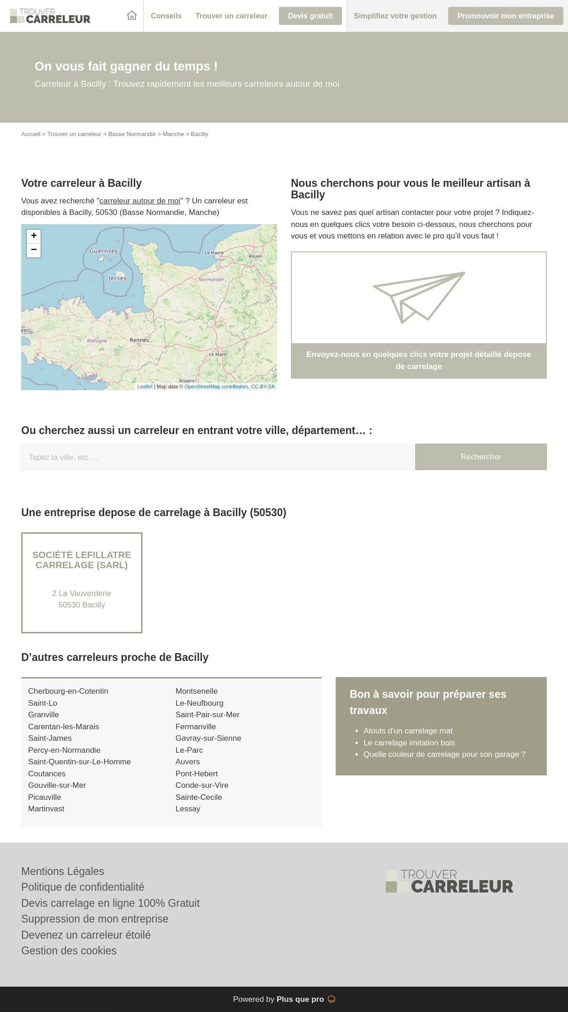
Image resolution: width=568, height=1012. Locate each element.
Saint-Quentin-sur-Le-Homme (79, 761)
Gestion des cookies (69, 951)
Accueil (31, 134)
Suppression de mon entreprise (95, 919)
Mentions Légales (62, 871)
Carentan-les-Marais (63, 726)
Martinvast (46, 808)
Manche (173, 134)
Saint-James (49, 738)
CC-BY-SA (263, 386)
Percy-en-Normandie (64, 750)
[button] (166, 16)
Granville (43, 714)
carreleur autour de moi (140, 200)
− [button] (34, 250)
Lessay (188, 808)
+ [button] (34, 237)
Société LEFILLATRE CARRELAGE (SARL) (81, 560)
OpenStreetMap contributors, (217, 386)
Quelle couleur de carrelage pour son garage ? (444, 754)
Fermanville (196, 726)
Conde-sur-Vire (202, 785)
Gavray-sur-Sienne (209, 738)
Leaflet (145, 386)
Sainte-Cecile (199, 797)
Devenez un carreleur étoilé (86, 935)
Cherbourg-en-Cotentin (68, 691)
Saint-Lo (42, 703)
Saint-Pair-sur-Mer (208, 714)
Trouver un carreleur (74, 134)
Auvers (188, 761)
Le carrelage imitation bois (409, 742)
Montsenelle (197, 691)
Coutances (46, 773)
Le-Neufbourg (200, 703)
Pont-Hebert (197, 773)
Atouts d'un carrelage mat (407, 730)
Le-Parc (189, 750)
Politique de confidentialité (82, 887)
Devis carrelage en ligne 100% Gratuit (110, 903)
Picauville (44, 797)
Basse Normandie (132, 134)
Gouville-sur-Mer (57, 785)
